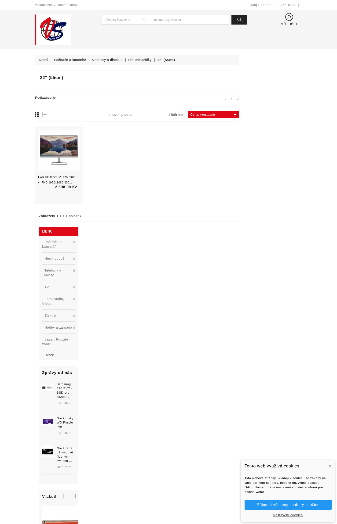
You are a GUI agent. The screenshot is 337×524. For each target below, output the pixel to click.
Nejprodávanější (116, 457)
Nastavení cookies (288, 515)
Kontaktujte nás (184, 478)
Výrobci (109, 464)
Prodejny (179, 492)
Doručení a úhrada (186, 443)
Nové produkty (115, 450)
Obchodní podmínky (187, 457)
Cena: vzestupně (277, 115)
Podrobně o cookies (187, 471)
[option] (63, 233)
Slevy (108, 443)
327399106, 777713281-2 (61, 471)
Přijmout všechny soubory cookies (288, 505)
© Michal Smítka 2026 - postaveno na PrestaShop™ (168, 508)
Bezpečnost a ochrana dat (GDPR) (199, 450)
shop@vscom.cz (53, 478)
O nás (176, 464)
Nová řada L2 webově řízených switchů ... (71, 252)
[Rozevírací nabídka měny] (287, 5)
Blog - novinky (115, 471)
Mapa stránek (182, 485)
